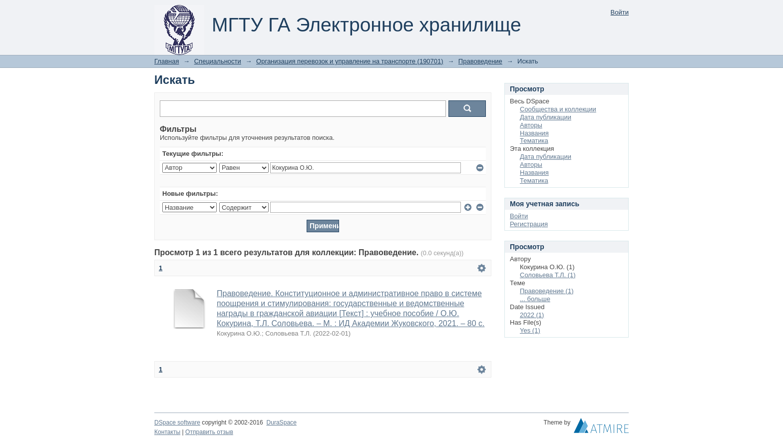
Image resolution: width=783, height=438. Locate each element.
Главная (166, 61)
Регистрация (529, 224)
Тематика (534, 140)
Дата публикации (545, 117)
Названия (534, 133)
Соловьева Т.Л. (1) (548, 275)
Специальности (217, 61)
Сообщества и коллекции (558, 109)
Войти (620, 12)
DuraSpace (281, 422)
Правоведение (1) (547, 291)
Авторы (531, 125)
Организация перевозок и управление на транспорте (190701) (349, 61)
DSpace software (177, 422)
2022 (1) (532, 315)
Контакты (167, 432)
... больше (535, 299)
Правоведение (480, 61)
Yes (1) (530, 330)
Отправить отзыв (209, 432)
